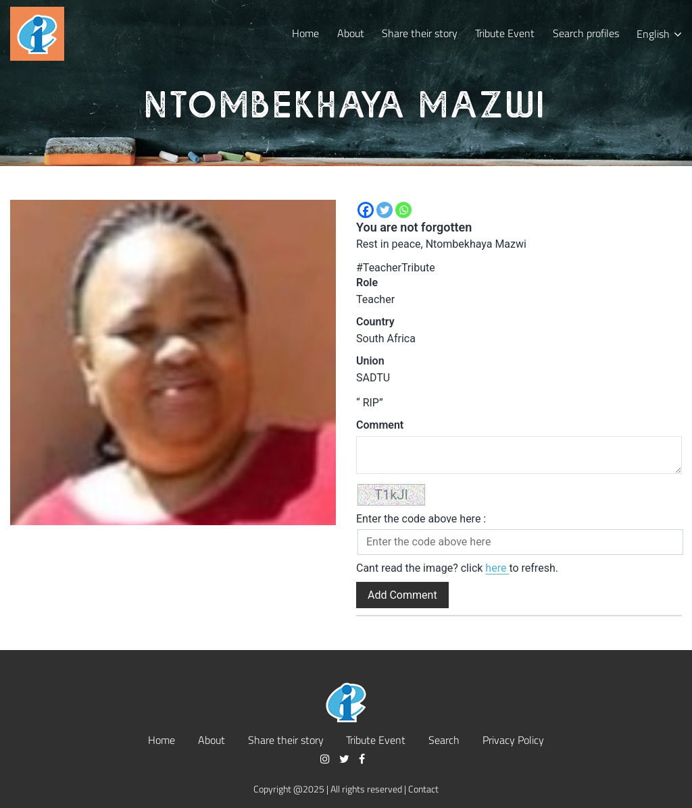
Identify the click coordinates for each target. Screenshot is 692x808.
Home (305, 33)
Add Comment (402, 595)
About (350, 33)
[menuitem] (659, 33)
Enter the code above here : (421, 518)
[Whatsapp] (403, 210)
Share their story (420, 33)
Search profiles (586, 33)
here (497, 568)
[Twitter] (384, 210)
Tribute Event (505, 33)
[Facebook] (365, 210)
